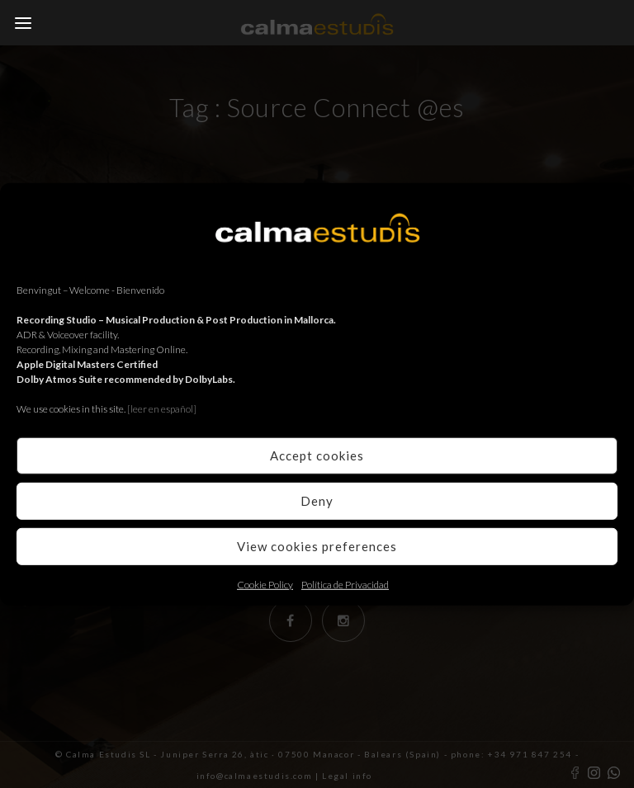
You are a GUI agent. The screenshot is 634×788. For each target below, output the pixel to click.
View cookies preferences (317, 546)
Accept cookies (317, 455)
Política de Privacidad (345, 584)
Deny (317, 500)
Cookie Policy (265, 584)
